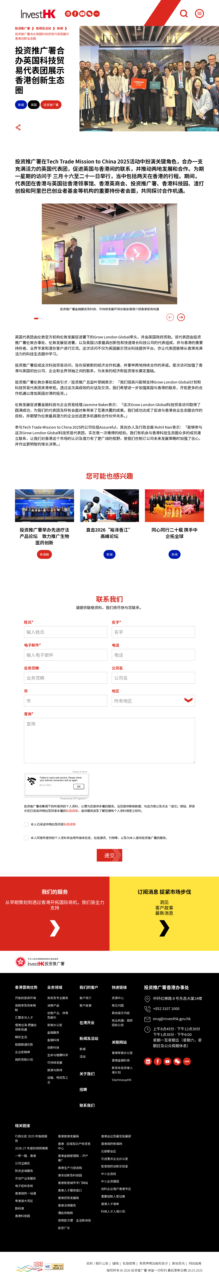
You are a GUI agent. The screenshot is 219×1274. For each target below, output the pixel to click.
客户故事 (86, 1005)
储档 (115, 1263)
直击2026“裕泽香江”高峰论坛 (109, 532)
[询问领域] (109, 740)
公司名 (117, 668)
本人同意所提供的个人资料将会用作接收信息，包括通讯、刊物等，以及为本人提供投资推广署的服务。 (96, 837)
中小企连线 (108, 1173)
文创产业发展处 (25, 1178)
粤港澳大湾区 (24, 1200)
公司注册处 (22, 1163)
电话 (115, 645)
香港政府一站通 (25, 1193)
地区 (115, 691)
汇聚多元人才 (24, 1017)
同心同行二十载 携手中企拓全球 (174, 532)
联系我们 (87, 1105)
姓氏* (28, 622)
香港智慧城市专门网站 (73, 1182)
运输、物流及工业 (57, 1079)
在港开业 (87, 1022)
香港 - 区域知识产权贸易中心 (74, 1145)
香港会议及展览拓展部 (116, 1136)
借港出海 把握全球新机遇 (26, 1027)
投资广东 (64, 1228)
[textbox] (148, 700)
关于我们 (87, 1073)
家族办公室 (54, 1025)
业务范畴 (31, 668)
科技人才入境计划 (113, 1211)
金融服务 (53, 1032)
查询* (28, 713)
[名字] (153, 632)
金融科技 (53, 1040)
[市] (65, 701)
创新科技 (53, 1047)
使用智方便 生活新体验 (74, 1220)
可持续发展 (54, 1062)
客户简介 (86, 998)
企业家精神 (22, 1052)
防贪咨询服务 (24, 1170)
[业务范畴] (65, 678)
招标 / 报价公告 (97, 1263)
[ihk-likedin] (68, 14)
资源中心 (118, 998)
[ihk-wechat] (89, 14)
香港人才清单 (110, 1203)
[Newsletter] (164, 928)
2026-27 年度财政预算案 (31, 1148)
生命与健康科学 (57, 1055)
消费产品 (53, 1005)
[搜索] (183, 13)
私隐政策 (72, 810)
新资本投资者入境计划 (122, 1069)
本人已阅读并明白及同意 (50, 824)
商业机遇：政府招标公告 (122, 1022)
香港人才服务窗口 (70, 1190)
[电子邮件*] (65, 655)
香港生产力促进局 (70, 1167)
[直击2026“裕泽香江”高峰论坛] (109, 505)
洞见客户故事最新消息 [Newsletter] (164, 907)
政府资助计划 (24, 1059)
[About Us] (54, 928)
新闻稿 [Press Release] (44, 554)
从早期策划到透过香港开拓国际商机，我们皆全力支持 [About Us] (54, 905)
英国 (34, 104)
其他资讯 (178, 1263)
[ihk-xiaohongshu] (96, 14)
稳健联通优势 (24, 1044)
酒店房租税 (65, 1212)
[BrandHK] (29, 1266)
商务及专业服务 (57, 998)
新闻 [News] (109, 554)
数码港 (19, 1208)
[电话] (153, 655)
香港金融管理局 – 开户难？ (73, 1157)
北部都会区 (108, 1151)
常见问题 (118, 1005)
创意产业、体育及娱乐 (57, 1015)
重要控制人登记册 (113, 1196)
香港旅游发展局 (68, 1136)
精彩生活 (21, 1037)
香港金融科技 (121, 1060)
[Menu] (199, 13)
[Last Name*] (65, 632)
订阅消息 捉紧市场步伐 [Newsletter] (164, 892)
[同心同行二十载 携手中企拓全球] (174, 505)
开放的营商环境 (25, 998)
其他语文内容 (121, 1013)
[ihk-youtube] (82, 14)
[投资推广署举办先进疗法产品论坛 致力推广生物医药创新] (44, 505)
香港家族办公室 (122, 1052)
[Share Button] (18, 127)
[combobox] (153, 701)
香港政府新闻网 (111, 1143)
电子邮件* (32, 645)
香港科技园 (22, 1215)
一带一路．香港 (25, 1155)
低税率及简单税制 (25, 1007)
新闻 (60, 28)
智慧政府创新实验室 (114, 1166)
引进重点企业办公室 (114, 1158)
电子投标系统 (24, 1185)
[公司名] (153, 678)
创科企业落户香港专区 (116, 1188)
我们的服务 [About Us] (55, 892)
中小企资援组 (110, 1181)
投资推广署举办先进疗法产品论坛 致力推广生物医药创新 (44, 535)
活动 (83, 1056)
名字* (116, 622)
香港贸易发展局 (68, 1197)
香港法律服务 (67, 1205)
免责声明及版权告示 (153, 1263)
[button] (36, 318)
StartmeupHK (121, 1079)
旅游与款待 (54, 1070)
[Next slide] (181, 317)
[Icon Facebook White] (75, 14)
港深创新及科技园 (70, 1175)
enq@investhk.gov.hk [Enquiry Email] (172, 1018)
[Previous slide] (170, 317)
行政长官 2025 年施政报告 (31, 1138)
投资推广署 (22, 28)
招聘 (83, 1089)
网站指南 (195, 1263)
